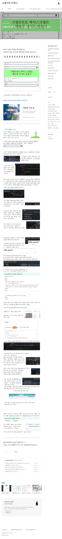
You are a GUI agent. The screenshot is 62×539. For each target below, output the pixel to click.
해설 (56, 125)
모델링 (57, 113)
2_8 (54, 128)
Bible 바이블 (52, 73)
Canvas (49, 117)
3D (59, 121)
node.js (49, 104)
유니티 (56, 117)
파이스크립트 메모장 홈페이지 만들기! (14, 469)
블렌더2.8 (50, 128)
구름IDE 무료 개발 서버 (11, 471)
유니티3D (51, 68)
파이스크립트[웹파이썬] (30, 529)
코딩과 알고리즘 (20, 9)
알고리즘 (49, 115)
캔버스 (55, 111)
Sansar (57, 128)
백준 (49, 119)
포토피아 (50, 78)
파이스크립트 (56, 106)
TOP (58, 530)
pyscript (52, 119)
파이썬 (53, 113)
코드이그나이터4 (51, 109)
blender (50, 113)
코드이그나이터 (51, 125)
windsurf (57, 119)
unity (52, 123)
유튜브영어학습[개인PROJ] (16, 529)
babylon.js (50, 106)
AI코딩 (51, 121)
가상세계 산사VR (53, 70)
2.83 (49, 123)
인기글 (53, 92)
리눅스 (50, 65)
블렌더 (9, 9)
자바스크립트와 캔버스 (35, 9)
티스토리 (50, 76)
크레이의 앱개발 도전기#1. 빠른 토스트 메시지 (16, 463)
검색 (55, 3)
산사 (55, 121)
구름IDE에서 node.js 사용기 (12, 465)
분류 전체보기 (52, 46)
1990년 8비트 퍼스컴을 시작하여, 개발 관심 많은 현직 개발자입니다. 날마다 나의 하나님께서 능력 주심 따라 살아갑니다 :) (19, 508)
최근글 (49, 92)
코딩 (53, 117)
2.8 (48, 121)
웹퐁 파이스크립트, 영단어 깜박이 (13, 467)
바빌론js (54, 115)
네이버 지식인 (5, 529)
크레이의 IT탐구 (10, 3)
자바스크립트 (50, 111)
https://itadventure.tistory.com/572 (15, 100)
